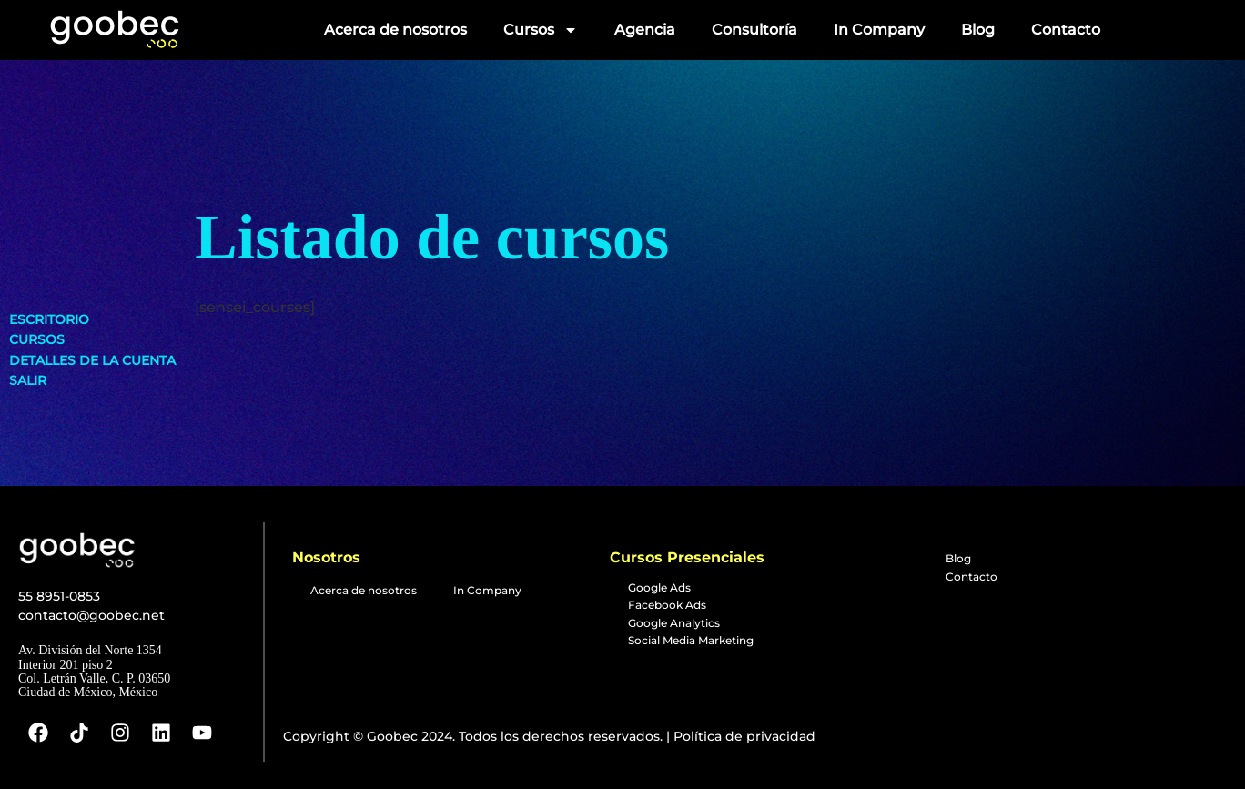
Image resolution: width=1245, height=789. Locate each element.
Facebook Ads (667, 605)
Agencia (644, 29)
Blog (978, 29)
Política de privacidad (742, 736)
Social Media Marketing (691, 640)
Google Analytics (674, 623)
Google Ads (659, 587)
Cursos (540, 30)
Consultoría (754, 29)
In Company (879, 29)
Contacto (1065, 29)
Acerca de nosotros (395, 29)
